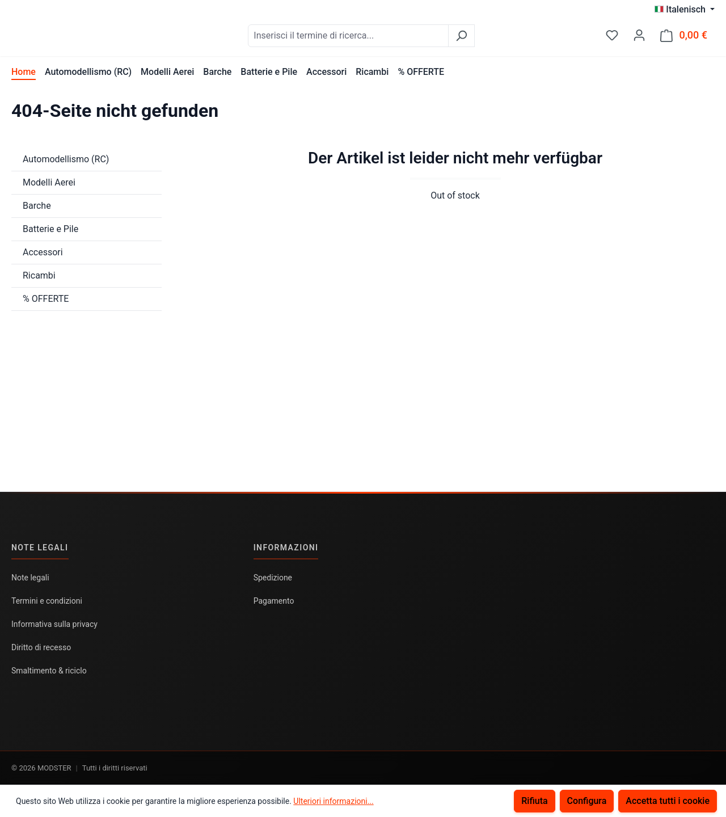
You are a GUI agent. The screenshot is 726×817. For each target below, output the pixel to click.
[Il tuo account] (639, 38)
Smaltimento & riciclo (49, 670)
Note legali (40, 547)
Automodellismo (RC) (66, 164)
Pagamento (274, 600)
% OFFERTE (46, 304)
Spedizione (273, 577)
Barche (37, 211)
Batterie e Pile (50, 234)
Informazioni (286, 547)
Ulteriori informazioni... (333, 801)
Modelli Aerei (49, 188)
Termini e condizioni (46, 600)
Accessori (43, 257)
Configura (587, 800)
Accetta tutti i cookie (668, 800)
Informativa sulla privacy (54, 624)
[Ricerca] (489, 38)
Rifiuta (534, 800)
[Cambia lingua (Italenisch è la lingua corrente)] (685, 9)
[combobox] (376, 38)
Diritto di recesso (41, 647)
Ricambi (39, 281)
